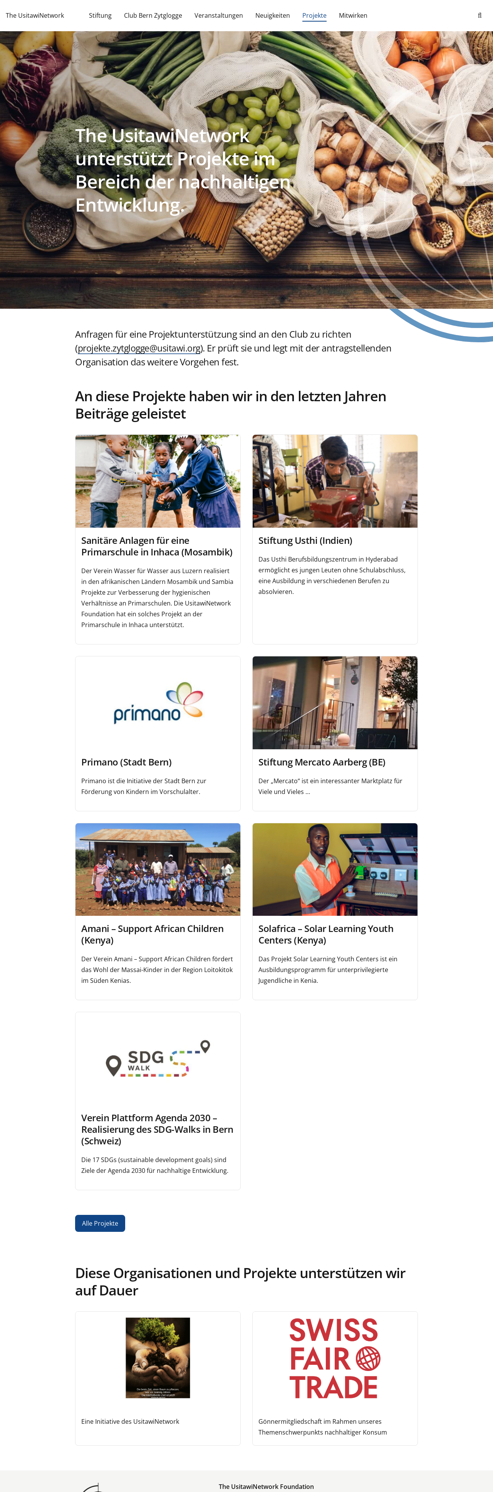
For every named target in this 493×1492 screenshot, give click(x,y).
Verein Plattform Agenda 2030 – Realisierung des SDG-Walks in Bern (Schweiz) (157, 1129)
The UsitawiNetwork (35, 15)
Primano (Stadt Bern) (126, 761)
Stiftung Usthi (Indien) (305, 540)
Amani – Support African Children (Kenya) (152, 934)
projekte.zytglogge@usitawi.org (142, 347)
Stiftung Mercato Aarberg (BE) (322, 761)
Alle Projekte (100, 1223)
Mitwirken (353, 15)
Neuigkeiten (272, 15)
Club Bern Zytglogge (153, 15)
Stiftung (100, 15)
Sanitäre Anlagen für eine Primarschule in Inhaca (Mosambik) (157, 546)
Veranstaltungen (219, 15)
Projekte (314, 15)
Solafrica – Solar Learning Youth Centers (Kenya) (325, 934)
